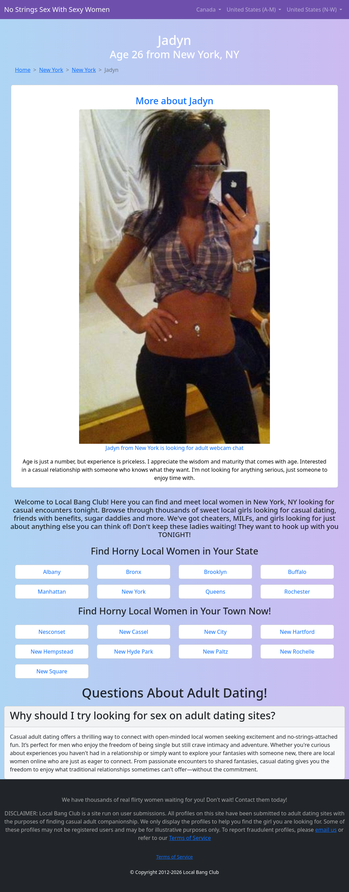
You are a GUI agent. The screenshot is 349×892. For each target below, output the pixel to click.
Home (23, 70)
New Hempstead (52, 651)
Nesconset (52, 632)
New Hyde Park (133, 651)
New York (51, 70)
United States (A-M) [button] (252, 9)
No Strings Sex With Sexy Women (57, 9)
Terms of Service (190, 838)
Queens (215, 591)
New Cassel (133, 632)
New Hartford (297, 632)
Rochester (297, 591)
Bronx (133, 572)
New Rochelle (297, 651)
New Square (51, 671)
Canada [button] (206, 9)
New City (215, 632)
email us (326, 829)
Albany (51, 572)
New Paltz (215, 651)
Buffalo (297, 572)
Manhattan (52, 591)
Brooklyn (215, 572)
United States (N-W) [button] (312, 9)
